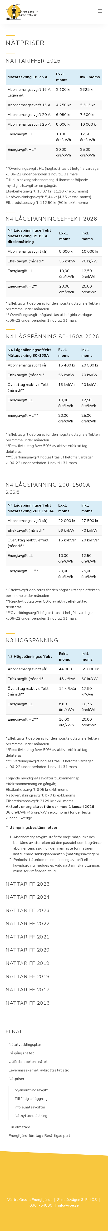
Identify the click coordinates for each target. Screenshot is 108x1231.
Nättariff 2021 (28, 937)
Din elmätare (19, 1127)
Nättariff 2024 (28, 897)
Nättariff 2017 (28, 989)
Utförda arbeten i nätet (28, 1061)
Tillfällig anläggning (31, 1098)
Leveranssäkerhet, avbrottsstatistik (39, 1070)
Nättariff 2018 (28, 976)
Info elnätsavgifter (30, 1107)
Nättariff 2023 (28, 910)
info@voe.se (68, 1205)
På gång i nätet (21, 1053)
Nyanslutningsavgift (31, 1090)
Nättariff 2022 (28, 923)
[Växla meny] (100, 12)
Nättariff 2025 (28, 884)
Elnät (14, 1031)
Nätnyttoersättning (31, 1115)
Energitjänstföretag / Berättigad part (39, 1135)
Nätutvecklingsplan (25, 1044)
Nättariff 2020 (28, 950)
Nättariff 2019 (28, 963)
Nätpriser (16, 1078)
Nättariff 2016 (28, 1003)
